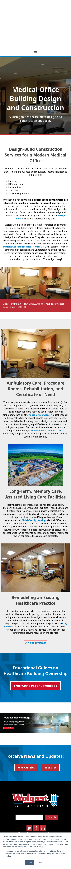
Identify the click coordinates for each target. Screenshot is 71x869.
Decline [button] (41, 863)
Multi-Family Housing (34, 492)
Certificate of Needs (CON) (47, 402)
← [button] (12, 262)
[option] (35, 261)
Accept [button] (29, 863)
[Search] (29, 788)
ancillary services (40, 386)
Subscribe (51, 739)
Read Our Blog (26, 739)
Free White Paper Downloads (35, 657)
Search (52, 788)
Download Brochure (35, 614)
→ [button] (58, 262)
